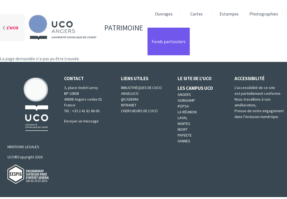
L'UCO (12, 27)
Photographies (263, 14)
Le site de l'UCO (195, 78)
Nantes (184, 123)
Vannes (184, 140)
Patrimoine (84, 27)
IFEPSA (183, 106)
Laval (182, 117)
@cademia (130, 99)
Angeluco (130, 93)
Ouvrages (164, 14)
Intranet (128, 105)
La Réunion (187, 111)
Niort (183, 129)
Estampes (229, 14)
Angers (184, 94)
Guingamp (186, 100)
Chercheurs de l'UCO (139, 110)
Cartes (196, 14)
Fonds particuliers (169, 41)
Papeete (185, 135)
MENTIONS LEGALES (23, 146)
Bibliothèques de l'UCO (141, 87)
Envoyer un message (81, 121)
